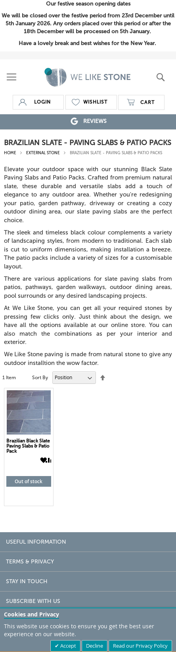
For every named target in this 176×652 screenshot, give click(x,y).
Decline (94, 645)
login (42, 102)
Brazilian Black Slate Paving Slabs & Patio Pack (28, 446)
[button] (43, 460)
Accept (67, 645)
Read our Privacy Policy (140, 645)
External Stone (43, 153)
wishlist (95, 102)
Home (10, 153)
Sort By (40, 377)
